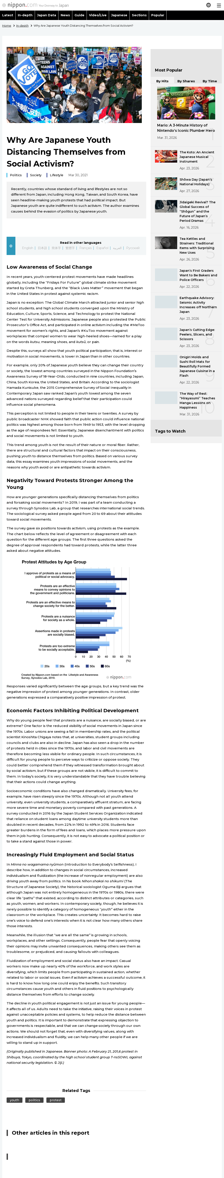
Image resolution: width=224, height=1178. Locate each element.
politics (34, 1100)
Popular (157, 15)
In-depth (25, 15)
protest (56, 1100)
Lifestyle (56, 175)
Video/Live (98, 15)
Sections (139, 15)
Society (36, 175)
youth (14, 1100)
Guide (79, 15)
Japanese (119, 15)
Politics (16, 175)
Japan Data (46, 15)
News (65, 15)
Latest (7, 15)
